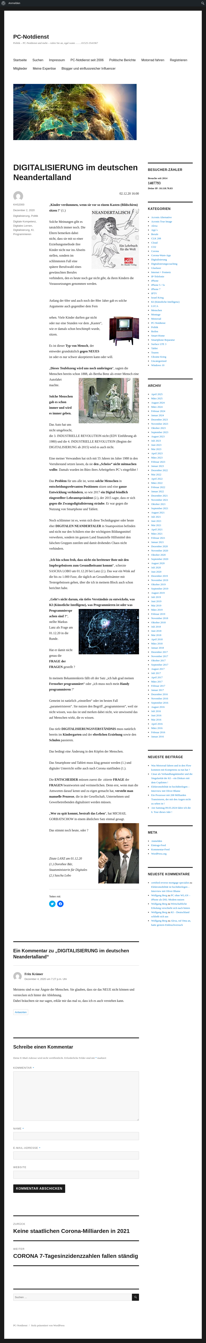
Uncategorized (158, 360)
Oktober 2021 (158, 504)
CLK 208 (156, 238)
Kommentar (23, 1067)
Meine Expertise (44, 68)
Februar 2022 (158, 487)
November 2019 (159, 580)
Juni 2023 (156, 444)
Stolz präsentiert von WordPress (48, 1325)
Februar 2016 (158, 732)
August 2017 (158, 668)
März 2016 (157, 728)
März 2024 (157, 406)
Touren (155, 352)
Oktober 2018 (158, 622)
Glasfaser (156, 267)
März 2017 (157, 681)
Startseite (20, 60)
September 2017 (159, 664)
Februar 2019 (158, 613)
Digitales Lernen (22, 225)
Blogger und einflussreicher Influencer (89, 68)
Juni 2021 (156, 520)
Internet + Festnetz (161, 272)
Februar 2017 (158, 685)
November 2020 (159, 550)
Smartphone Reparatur (163, 339)
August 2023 (158, 436)
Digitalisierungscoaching (164, 263)
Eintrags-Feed (158, 845)
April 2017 (157, 677)
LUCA (154, 306)
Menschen (156, 310)
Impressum (57, 60)
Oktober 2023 (158, 427)
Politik (34, 215)
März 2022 (157, 482)
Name (18, 1128)
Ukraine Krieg (158, 356)
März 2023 (157, 457)
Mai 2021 (156, 525)
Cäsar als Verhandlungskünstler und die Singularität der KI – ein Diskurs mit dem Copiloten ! (172, 778)
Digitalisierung (21, 215)
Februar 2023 (158, 461)
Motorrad (156, 318)
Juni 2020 (156, 571)
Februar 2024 (158, 411)
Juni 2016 (156, 715)
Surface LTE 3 (158, 344)
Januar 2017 (157, 690)
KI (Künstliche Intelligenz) (165, 301)
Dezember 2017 (159, 651)
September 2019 (159, 588)
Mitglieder (20, 68)
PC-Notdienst (31, 37)
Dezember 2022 (159, 470)
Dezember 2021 (159, 495)
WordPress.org (158, 853)
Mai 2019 (156, 605)
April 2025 (157, 394)
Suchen (37, 60)
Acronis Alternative (161, 217)
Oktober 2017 (158, 660)
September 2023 (159, 432)
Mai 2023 (156, 449)
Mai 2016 (156, 719)
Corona (155, 251)
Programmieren (22, 234)
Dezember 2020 (159, 546)
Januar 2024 (157, 415)
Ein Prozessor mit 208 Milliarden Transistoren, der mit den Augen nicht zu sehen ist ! (171, 799)
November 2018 (159, 618)
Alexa (154, 225)
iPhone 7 (155, 289)
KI (32, 229)
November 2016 (159, 698)
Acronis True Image (161, 221)
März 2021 (157, 533)
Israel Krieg (157, 297)
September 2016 (159, 702)
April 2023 (157, 453)
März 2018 (157, 643)
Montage (155, 314)
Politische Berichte (122, 60)
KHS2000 (19, 204)
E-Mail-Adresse (27, 1147)
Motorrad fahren (152, 60)
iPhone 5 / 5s (158, 284)
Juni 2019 (156, 601)
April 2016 (157, 723)
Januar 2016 (157, 736)
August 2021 (158, 512)
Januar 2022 (157, 491)
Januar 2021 (157, 542)
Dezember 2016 (159, 694)
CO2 (153, 246)
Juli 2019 (156, 597)
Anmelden (14, 3)
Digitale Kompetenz (24, 221)
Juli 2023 (156, 440)
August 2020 (158, 563)
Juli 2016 (156, 711)
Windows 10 (157, 365)
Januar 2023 (157, 466)
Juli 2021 (156, 516)
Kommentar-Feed (160, 849)
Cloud (154, 242)
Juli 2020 (156, 567)
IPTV (154, 293)
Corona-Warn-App (161, 255)
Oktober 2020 (158, 554)
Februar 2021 (158, 537)
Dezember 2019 (159, 575)
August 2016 (158, 706)
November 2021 (159, 499)
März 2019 (157, 609)
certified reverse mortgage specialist (170, 882)
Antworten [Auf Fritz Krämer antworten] (21, 1012)
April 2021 (157, 529)
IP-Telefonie (157, 276)
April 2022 (157, 478)
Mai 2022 (156, 474)
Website (20, 1167)
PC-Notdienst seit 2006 (87, 60)
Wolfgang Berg (159, 895)
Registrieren (178, 60)
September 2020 (159, 559)
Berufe (154, 234)
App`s (154, 229)
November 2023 (159, 423)
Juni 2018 (156, 630)
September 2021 (159, 508)
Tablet (154, 348)
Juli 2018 (156, 626)
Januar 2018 (157, 647)
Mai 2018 (156, 635)
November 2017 (159, 656)
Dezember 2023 (159, 419)
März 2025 (157, 398)
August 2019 (158, 592)
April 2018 (157, 639)
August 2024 (158, 402)
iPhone (154, 280)
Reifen (154, 331)
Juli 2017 (156, 673)
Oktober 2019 (158, 584)
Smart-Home (158, 335)
